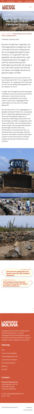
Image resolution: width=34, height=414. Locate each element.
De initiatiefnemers (8, 363)
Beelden (19, 1)
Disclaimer (29, 407)
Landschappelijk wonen (10, 356)
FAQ (3, 1)
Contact (4, 369)
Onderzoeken (10, 1)
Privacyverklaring (27, 410)
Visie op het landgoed (9, 353)
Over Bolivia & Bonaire (9, 360)
